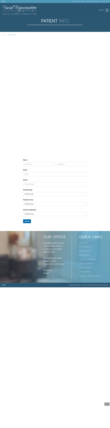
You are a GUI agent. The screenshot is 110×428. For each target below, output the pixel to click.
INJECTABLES (84, 255)
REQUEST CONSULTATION (92, 1)
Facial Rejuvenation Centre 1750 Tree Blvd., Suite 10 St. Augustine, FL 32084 (53, 246)
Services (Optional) (29, 210)
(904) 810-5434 (105, 1)
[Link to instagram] (4, 1)
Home (3, 35)
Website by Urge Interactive (99, 285)
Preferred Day (27, 190)
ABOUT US (83, 243)
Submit (27, 221)
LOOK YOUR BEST (86, 263)
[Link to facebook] (2, 1)
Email (25, 170)
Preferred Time (28, 200)
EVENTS (83, 1)
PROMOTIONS (75, 1)
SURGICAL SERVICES (87, 259)
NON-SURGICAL (85, 251)
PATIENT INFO (85, 272)
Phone (25, 180)
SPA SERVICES (85, 247)
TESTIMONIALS (85, 268)
